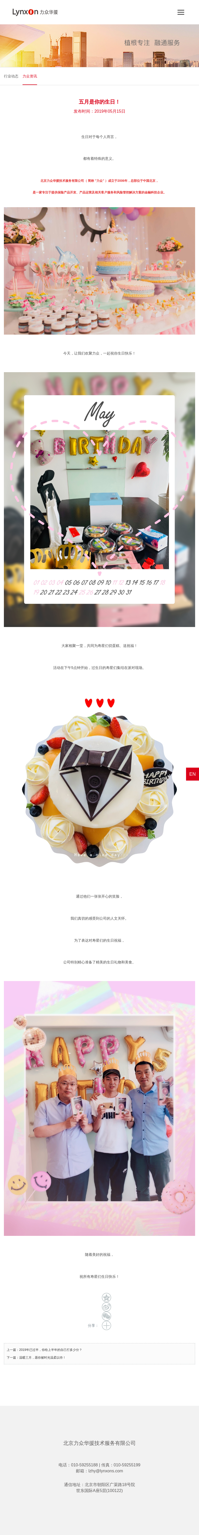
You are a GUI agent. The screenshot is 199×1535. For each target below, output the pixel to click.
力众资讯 (30, 76)
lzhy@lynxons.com (105, 1471)
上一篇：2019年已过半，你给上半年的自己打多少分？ (44, 1350)
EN (192, 774)
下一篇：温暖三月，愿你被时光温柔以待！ (36, 1357)
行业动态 (11, 76)
